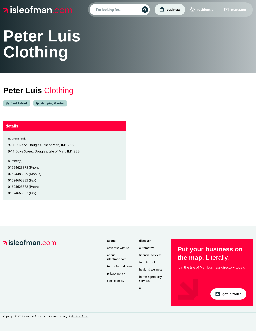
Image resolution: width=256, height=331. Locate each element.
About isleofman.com (117, 257)
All (140, 288)
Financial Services (150, 255)
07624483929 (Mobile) (24, 174)
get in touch (228, 294)
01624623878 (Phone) (24, 167)
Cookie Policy (115, 281)
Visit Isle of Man (79, 316)
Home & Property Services (150, 279)
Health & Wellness (150, 269)
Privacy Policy (116, 273)
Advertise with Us (118, 248)
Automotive (146, 248)
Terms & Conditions (119, 266)
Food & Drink (147, 262)
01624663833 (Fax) (22, 180)
